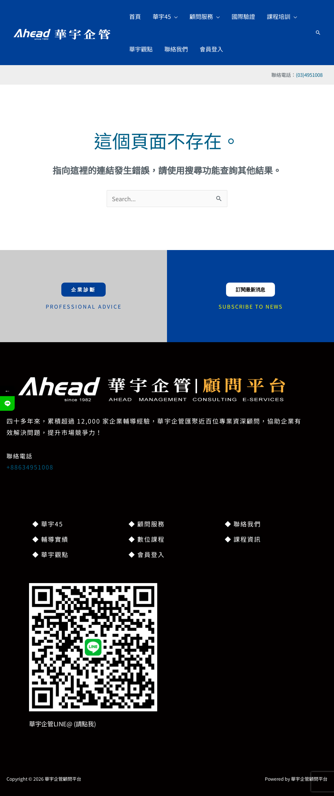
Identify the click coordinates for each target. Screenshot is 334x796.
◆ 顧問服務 (147, 523)
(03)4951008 (309, 74)
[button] (165, 16)
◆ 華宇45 (47, 523)
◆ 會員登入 (147, 554)
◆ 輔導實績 (50, 539)
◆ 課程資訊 (243, 539)
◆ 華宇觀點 (50, 554)
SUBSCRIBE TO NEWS (251, 306)
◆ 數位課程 (147, 539)
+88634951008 (30, 467)
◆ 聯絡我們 (243, 523)
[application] (174, 16)
